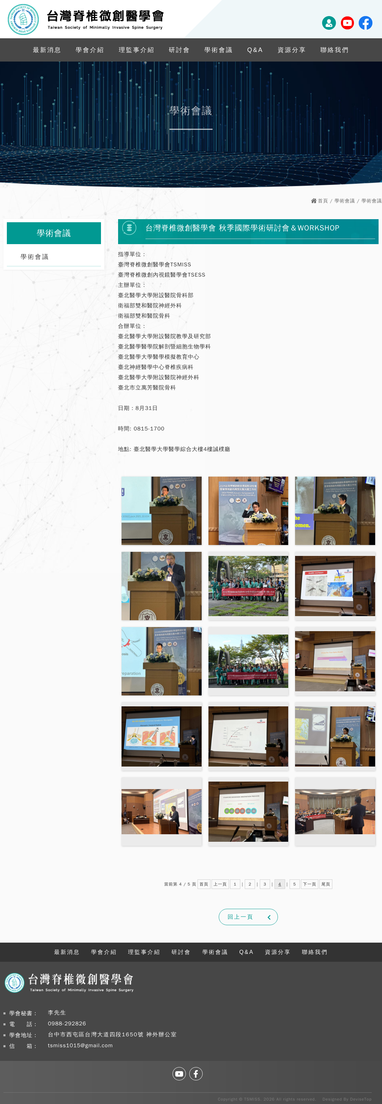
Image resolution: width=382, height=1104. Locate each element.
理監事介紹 (137, 50)
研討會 (179, 50)
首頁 (323, 201)
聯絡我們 (334, 50)
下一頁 (309, 884)
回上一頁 (241, 917)
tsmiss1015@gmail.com (80, 1045)
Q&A (255, 50)
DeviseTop (361, 1099)
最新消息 (47, 50)
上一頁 (220, 884)
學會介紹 (90, 50)
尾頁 (325, 884)
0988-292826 (67, 1023)
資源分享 (292, 50)
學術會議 (218, 50)
